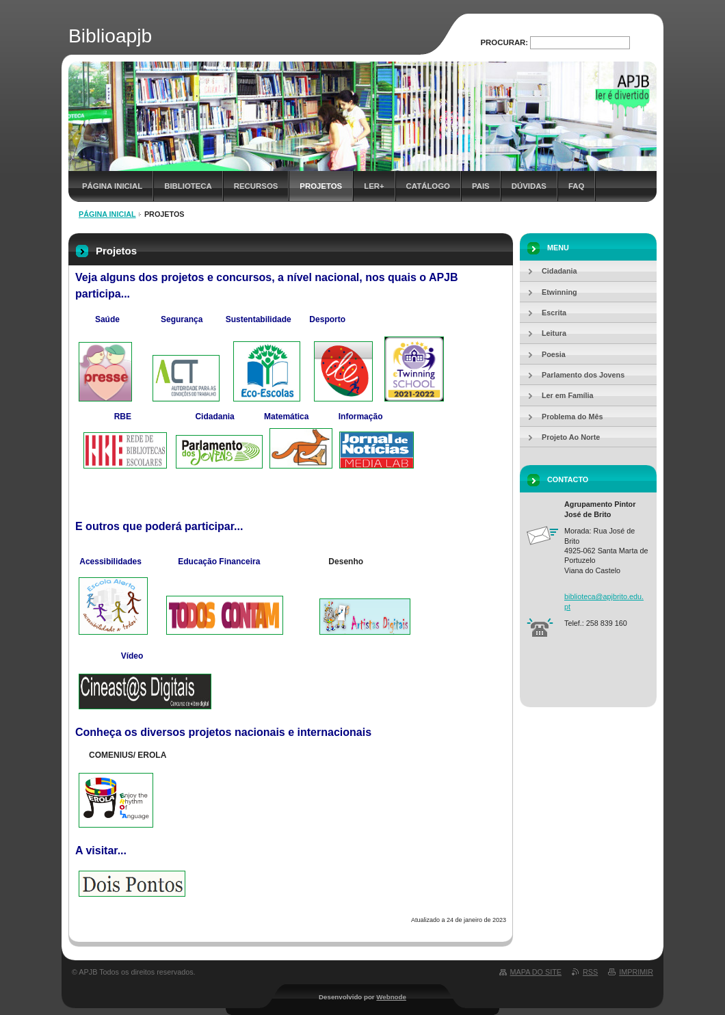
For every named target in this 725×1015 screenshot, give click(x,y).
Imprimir (636, 972)
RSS (590, 972)
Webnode (391, 997)
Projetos (321, 186)
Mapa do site (536, 972)
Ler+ (374, 186)
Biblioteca (188, 186)
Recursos (256, 186)
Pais (481, 186)
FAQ (576, 186)
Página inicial (112, 186)
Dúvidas (529, 186)
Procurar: (505, 42)
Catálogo (428, 186)
